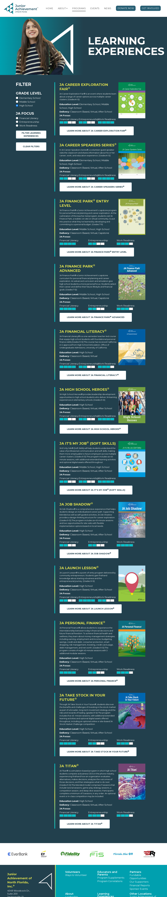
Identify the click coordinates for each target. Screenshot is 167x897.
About (62, 8)
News (107, 8)
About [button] (69, 893)
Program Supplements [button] (110, 877)
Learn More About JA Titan (84, 823)
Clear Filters (31, 146)
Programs (79, 8)
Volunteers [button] (72, 872)
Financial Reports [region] (140, 885)
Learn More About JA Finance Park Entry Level (97, 252)
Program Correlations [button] (109, 881)
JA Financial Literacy (83, 331)
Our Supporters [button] (139, 881)
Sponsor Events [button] (139, 889)
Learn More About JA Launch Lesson (90, 608)
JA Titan (69, 766)
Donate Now (126, 8)
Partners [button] (135, 872)
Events (94, 8)
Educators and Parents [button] (107, 873)
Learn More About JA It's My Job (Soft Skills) (96, 489)
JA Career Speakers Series (88, 145)
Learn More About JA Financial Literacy (93, 375)
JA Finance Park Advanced (77, 268)
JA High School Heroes (84, 389)
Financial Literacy (28, 118)
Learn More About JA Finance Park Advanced (96, 317)
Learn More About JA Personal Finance (92, 680)
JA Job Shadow (76, 504)
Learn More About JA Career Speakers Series (95, 186)
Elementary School (29, 98)
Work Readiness (28, 125)
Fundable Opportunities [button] (138, 877)
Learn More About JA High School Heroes (94, 429)
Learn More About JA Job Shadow (89, 553)
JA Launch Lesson (79, 568)
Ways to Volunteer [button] (76, 875)
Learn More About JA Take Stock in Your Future (98, 751)
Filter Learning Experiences (31, 134)
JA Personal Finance (82, 623)
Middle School (27, 101)
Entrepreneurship (29, 121)
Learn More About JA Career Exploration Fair (96, 130)
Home (49, 8)
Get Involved (150, 8)
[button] (66, 8)
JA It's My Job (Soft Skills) (87, 443)
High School (26, 105)
